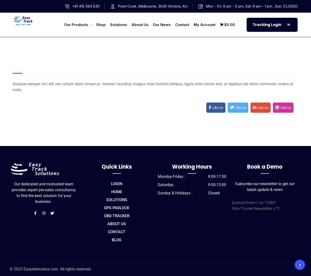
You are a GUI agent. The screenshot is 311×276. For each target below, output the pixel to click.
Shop (101, 24)
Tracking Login (273, 25)
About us (139, 24)
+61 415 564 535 (86, 6)
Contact (182, 24)
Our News (162, 24)
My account (205, 24)
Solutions (118, 24)
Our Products (76, 24)
